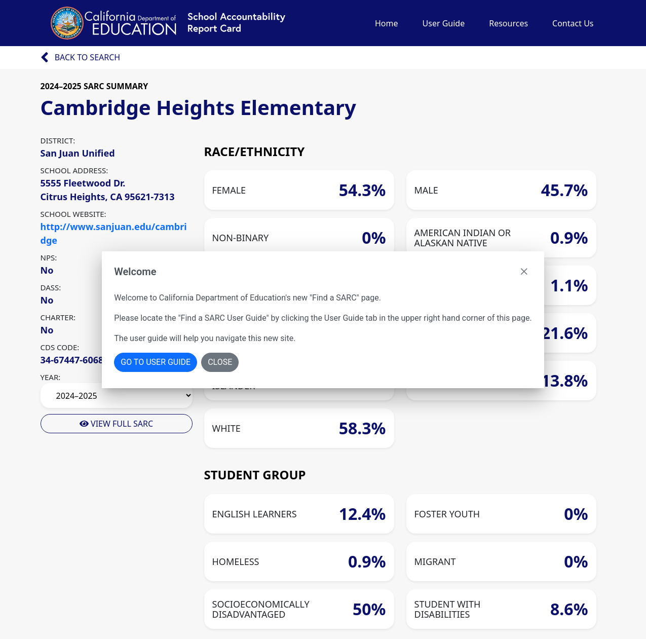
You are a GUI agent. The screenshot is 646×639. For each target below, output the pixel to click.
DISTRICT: (58, 140)
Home (386, 23)
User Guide (444, 23)
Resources (508, 23)
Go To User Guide (156, 362)
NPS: (49, 257)
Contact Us (572, 23)
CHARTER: (58, 317)
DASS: (51, 287)
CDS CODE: (60, 347)
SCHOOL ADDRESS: (74, 170)
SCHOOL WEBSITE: (73, 214)
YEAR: (51, 377)
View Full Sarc (116, 423)
